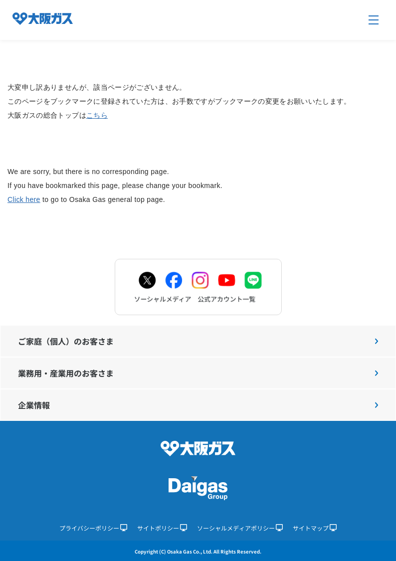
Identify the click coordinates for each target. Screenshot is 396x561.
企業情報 (198, 405)
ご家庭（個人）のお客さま (198, 341)
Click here (23, 199)
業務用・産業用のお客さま (198, 373)
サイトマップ (315, 528)
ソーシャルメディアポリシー (240, 528)
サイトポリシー (162, 528)
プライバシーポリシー (93, 528)
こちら (97, 115)
